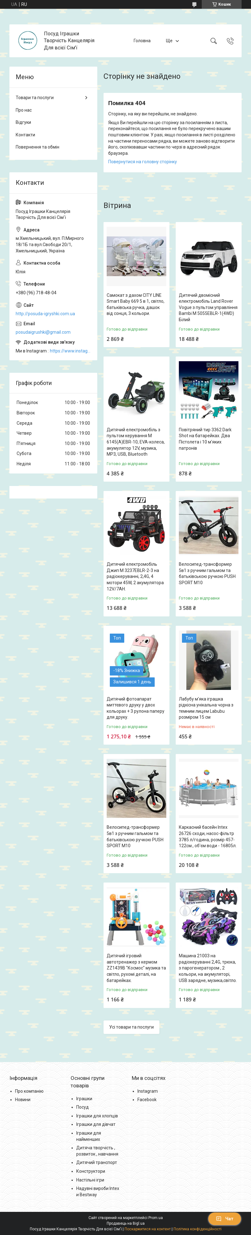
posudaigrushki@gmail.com (43, 332)
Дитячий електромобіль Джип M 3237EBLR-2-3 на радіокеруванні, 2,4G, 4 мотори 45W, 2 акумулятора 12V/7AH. (135, 576)
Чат (224, 1219)
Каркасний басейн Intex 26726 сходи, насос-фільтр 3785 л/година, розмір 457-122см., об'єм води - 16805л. (208, 836)
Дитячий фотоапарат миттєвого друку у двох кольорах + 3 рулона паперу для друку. (135, 708)
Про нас (24, 110)
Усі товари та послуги (131, 1027)
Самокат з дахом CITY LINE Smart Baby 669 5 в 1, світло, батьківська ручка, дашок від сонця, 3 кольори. (135, 304)
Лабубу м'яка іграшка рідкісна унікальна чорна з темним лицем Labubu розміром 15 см (206, 708)
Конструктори (90, 1171)
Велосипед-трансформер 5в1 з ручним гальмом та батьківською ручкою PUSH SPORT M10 (207, 573)
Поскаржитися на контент (148, 1229)
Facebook (147, 1099)
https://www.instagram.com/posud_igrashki (70, 350)
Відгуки (23, 122)
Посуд (82, 1107)
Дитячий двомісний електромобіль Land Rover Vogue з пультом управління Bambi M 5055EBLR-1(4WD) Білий (208, 307)
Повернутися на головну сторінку (142, 161)
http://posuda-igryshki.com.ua (45, 313)
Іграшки (84, 1098)
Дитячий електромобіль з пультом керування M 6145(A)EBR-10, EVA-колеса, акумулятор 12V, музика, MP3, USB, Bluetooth (136, 442)
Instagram (147, 1091)
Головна (142, 40)
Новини (22, 1099)
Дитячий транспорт (96, 1162)
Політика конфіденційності (198, 1229)
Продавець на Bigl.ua (126, 1223)
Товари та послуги (35, 97)
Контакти (25, 134)
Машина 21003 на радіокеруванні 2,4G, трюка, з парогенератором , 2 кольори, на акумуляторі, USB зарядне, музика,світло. (208, 968)
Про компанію (29, 1091)
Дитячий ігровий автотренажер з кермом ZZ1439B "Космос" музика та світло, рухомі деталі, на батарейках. (136, 968)
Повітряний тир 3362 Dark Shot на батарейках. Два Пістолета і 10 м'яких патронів (205, 439)
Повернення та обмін (37, 146)
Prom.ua (155, 1218)
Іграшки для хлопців (97, 1115)
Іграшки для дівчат (95, 1124)
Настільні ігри (90, 1179)
